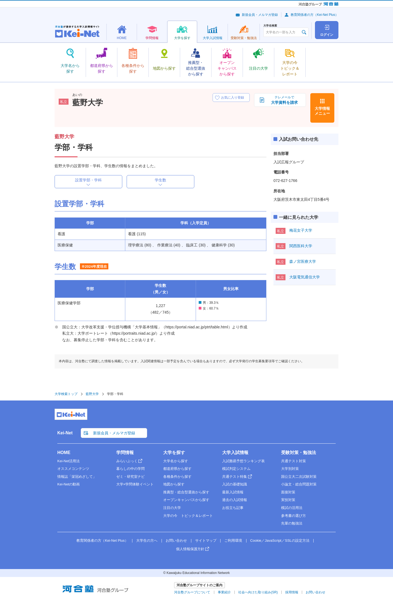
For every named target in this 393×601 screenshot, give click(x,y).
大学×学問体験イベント (135, 484)
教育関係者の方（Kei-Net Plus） (314, 15)
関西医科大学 (300, 246)
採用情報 (291, 592)
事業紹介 (224, 592)
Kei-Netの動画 (68, 484)
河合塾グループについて (192, 592)
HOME (63, 452)
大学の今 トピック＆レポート (188, 516)
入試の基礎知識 (234, 484)
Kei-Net (65, 433)
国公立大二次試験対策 (299, 477)
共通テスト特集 (234, 477)
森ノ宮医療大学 (302, 261)
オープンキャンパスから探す (186, 500)
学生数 (160, 180)
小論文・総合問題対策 (299, 484)
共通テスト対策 (293, 461)
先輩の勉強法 (291, 523)
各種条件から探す (177, 477)
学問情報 (125, 452)
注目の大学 (172, 508)
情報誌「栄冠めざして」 (76, 477)
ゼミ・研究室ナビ (130, 477)
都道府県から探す (177, 469)
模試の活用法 (291, 508)
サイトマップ (205, 540)
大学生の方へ (146, 540)
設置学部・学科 (88, 180)
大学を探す (174, 452)
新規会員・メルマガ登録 (260, 15)
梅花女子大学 (300, 230)
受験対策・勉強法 (298, 452)
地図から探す (173, 484)
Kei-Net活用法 (68, 461)
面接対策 (288, 492)
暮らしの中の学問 (130, 469)
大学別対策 (290, 469)
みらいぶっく (127, 461)
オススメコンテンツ (73, 469)
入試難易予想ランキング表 (243, 461)
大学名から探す (175, 461)
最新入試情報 (232, 492)
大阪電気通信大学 (304, 277)
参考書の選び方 (293, 516)
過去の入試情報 (234, 500)
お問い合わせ (176, 540)
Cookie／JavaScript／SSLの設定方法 (279, 540)
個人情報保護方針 (190, 549)
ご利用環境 (233, 540)
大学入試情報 (235, 452)
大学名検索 (270, 25)
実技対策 (288, 500)
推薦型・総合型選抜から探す (186, 492)
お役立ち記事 (232, 508)
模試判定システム (236, 469)
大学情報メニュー (322, 111)
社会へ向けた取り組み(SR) (258, 592)
